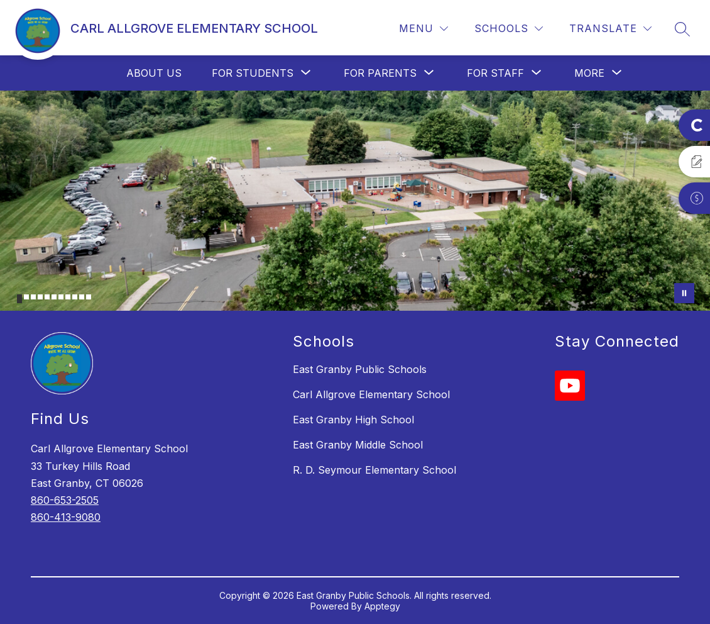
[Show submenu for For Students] (252, 73)
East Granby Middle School (358, 444)
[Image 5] (47, 296)
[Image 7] (60, 296)
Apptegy (382, 606)
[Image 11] (88, 296)
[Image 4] (40, 296)
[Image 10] (81, 296)
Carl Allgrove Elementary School (371, 394)
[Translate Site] (610, 28)
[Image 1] (19, 298)
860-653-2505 (65, 500)
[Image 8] (67, 296)
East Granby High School (353, 419)
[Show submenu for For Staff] (495, 73)
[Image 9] (74, 296)
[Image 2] (26, 296)
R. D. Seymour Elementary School (374, 470)
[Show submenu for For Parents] (380, 73)
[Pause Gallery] (684, 293)
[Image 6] (54, 296)
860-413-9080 (66, 517)
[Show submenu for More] (589, 73)
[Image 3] (33, 296)
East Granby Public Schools (360, 369)
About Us (154, 73)
